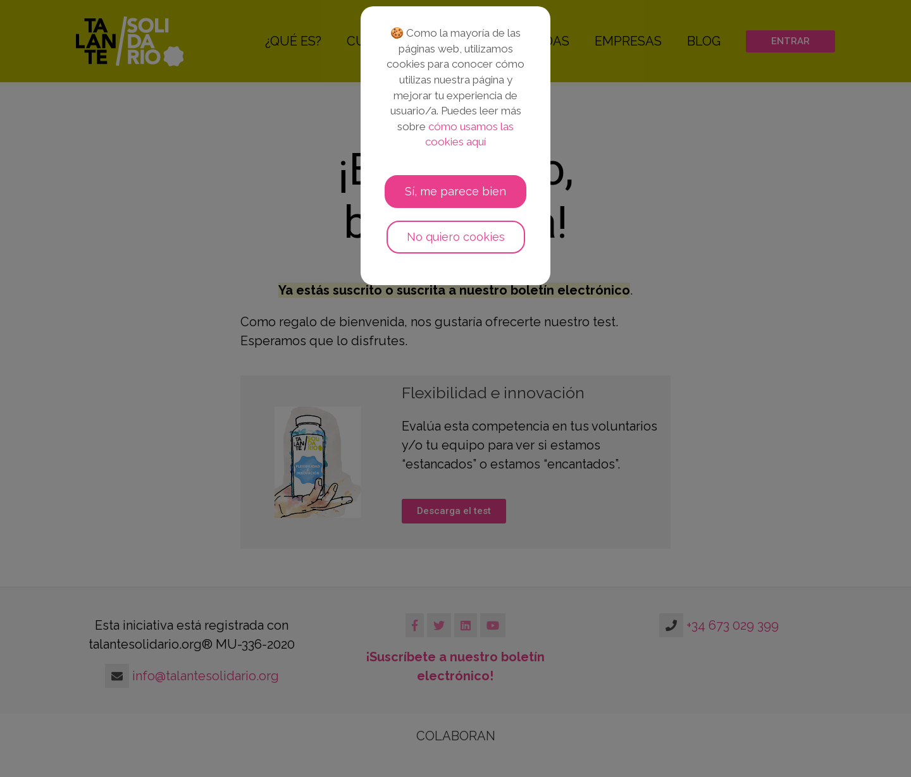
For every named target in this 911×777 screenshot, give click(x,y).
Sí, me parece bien (455, 191)
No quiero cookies (456, 236)
